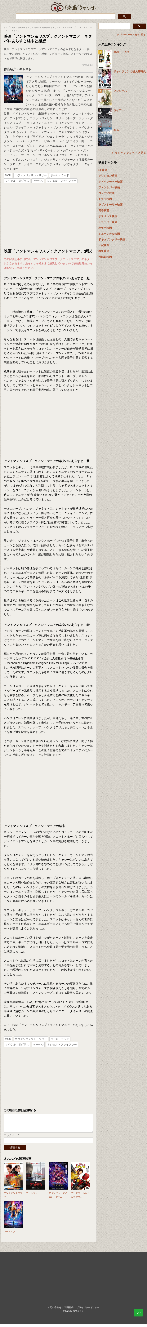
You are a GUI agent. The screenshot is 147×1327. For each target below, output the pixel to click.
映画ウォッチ (73, 6)
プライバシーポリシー (88, 1310)
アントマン (32, 1196)
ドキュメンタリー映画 (111, 239)
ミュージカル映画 (109, 233)
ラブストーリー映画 (110, 204)
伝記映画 (103, 245)
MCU (8, 175)
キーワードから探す (133, 34)
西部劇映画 (105, 256)
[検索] (65, 16)
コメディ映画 (106, 193)
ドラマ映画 (105, 198)
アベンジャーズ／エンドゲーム (58, 1198)
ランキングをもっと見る (130, 152)
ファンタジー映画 (109, 187)
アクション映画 (107, 175)
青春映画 (103, 210)
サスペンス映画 (107, 216)
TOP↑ (138, 1312)
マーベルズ (9, 1234)
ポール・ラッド (59, 175)
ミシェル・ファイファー (61, 180)
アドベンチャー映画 (110, 181)
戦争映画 (103, 250)
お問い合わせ (54, 1310)
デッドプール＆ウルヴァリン (80, 1198)
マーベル (38, 180)
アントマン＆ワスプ (13, 1198)
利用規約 (69, 1310)
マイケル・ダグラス (17, 180)
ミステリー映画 (107, 222)
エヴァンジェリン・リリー (31, 175)
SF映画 (102, 169)
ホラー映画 (105, 227)
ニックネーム (12, 1138)
